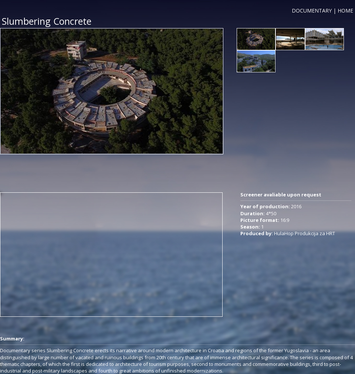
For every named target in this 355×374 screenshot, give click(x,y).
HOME (345, 10)
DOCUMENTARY (312, 10)
